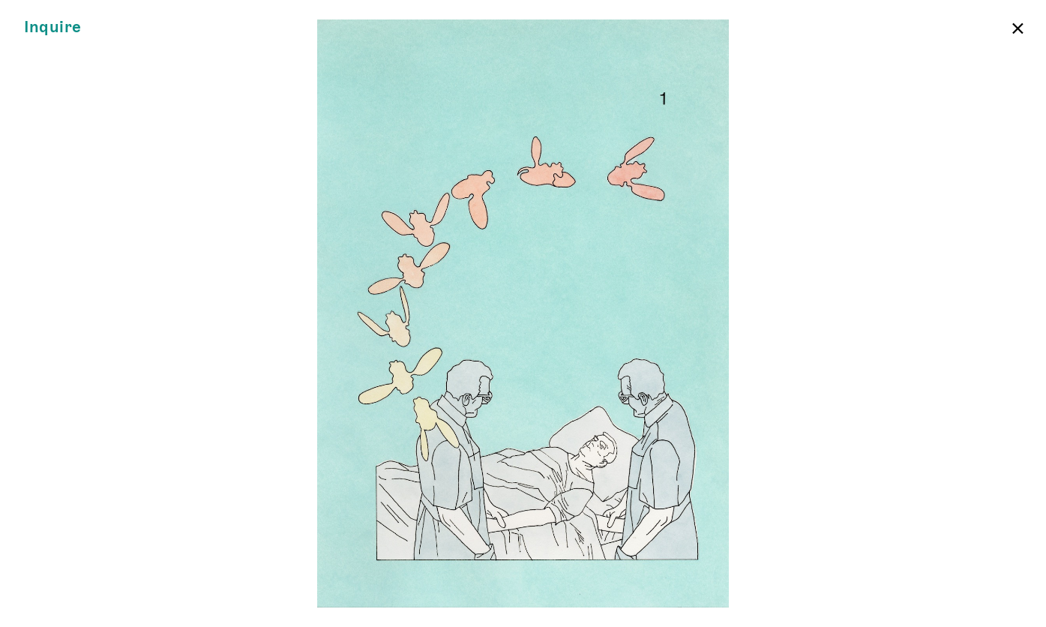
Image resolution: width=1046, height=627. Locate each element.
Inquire (53, 27)
